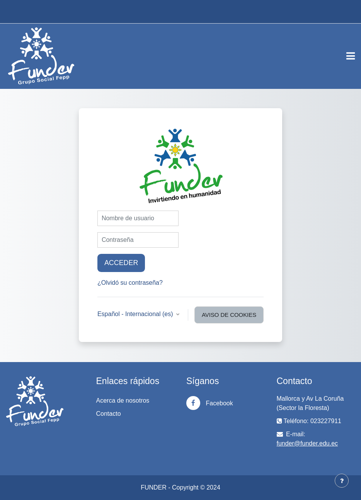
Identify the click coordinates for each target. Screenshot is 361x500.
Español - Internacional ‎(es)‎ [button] (136, 314)
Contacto (108, 413)
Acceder (121, 263)
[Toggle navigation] (350, 56)
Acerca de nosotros (123, 400)
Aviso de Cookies (229, 315)
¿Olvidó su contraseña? (130, 282)
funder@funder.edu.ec (307, 443)
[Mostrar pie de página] (342, 481)
